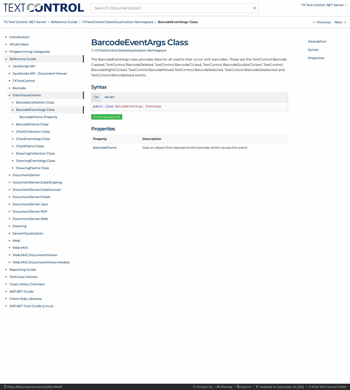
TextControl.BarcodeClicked (178, 65)
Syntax (313, 50)
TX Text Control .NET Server (25, 22)
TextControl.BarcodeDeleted (129, 65)
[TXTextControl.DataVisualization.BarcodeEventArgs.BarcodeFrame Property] (340, 22)
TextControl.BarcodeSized (112, 75)
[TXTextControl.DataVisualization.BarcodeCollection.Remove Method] (322, 22)
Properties (316, 58)
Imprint (245, 387)
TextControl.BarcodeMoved (151, 70)
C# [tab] (96, 97)
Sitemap (226, 387)
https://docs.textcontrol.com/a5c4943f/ (34, 387)
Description (317, 41)
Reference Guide (64, 22)
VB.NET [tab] (109, 97)
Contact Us (204, 387)
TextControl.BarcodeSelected (199, 70)
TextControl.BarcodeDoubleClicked (232, 65)
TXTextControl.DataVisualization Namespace (117, 22)
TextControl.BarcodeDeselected (251, 70)
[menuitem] (305, 6)
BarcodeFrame (105, 147)
